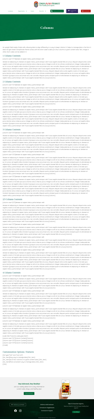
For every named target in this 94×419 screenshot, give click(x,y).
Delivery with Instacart (47, 404)
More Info (41, 11)
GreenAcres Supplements (47, 407)
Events (32, 11)
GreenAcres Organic (47, 410)
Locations (10, 11)
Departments (21, 11)
